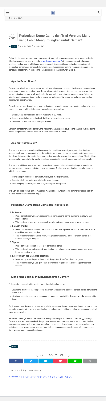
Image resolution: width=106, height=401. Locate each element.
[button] (98, 12)
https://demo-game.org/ (51, 61)
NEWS (14, 46)
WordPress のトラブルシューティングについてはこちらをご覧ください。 (41, 377)
